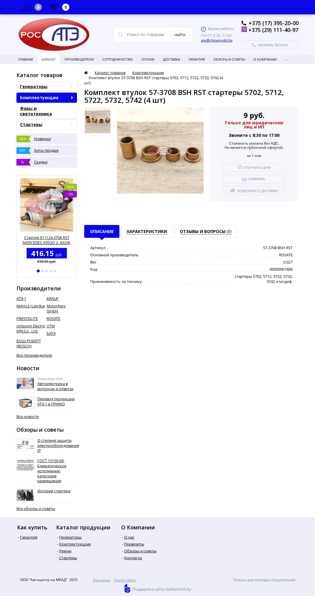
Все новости (27, 416)
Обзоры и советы (229, 59)
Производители (79, 59)
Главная (25, 59)
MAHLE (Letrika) (30, 306)
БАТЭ (51, 333)
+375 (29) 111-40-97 (273, 29)
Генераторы (46, 86)
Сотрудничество (117, 59)
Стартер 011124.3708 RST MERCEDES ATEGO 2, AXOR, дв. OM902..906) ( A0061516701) (47, 240)
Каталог (49, 59)
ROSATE (53, 318)
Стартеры (46, 124)
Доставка (171, 59)
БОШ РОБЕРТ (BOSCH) (28, 343)
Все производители (34, 355)
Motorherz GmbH (56, 308)
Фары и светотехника (36, 111)
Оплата (148, 59)
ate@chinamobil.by (217, 40)
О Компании (264, 59)
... (286, 59)
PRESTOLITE (27, 318)
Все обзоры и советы (35, 508)
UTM (51, 326)
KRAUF (53, 298)
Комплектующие (46, 97)
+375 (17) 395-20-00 (274, 23)
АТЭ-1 (21, 298)
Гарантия (197, 59)
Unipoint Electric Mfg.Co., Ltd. (30, 328)
